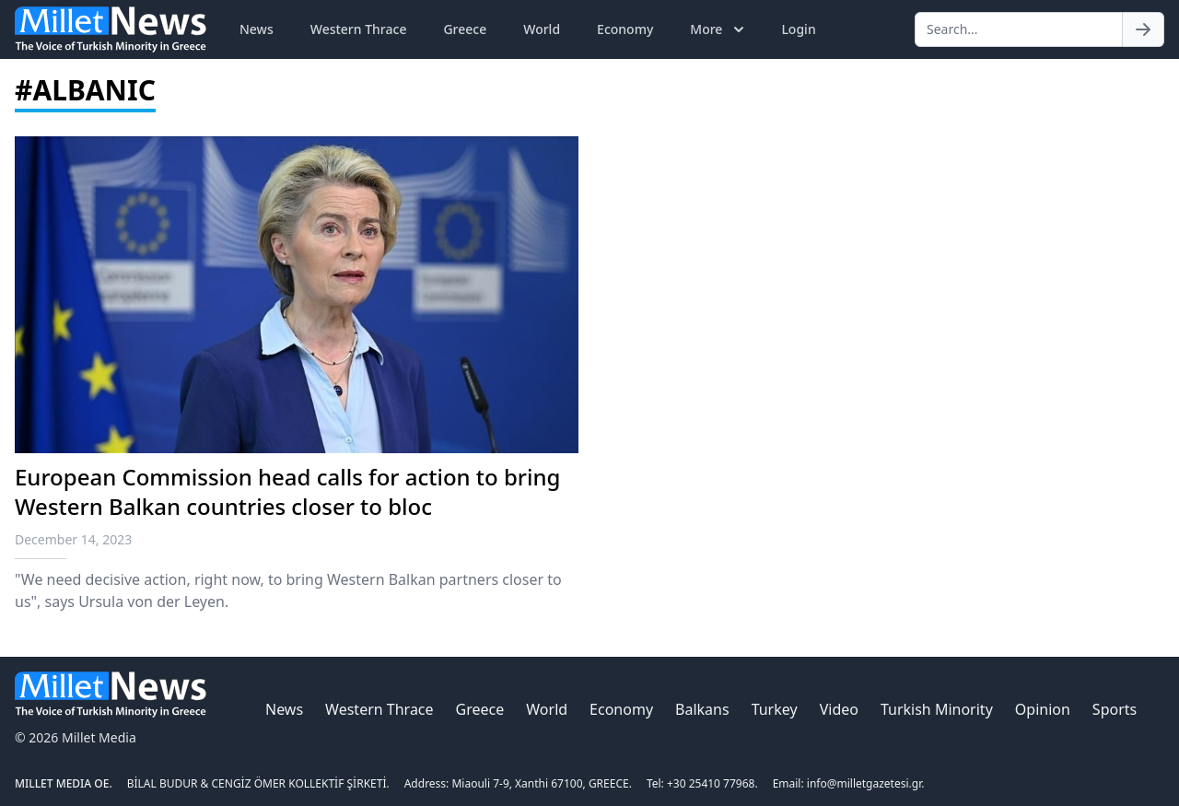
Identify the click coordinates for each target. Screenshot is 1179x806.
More (719, 29)
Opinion (1042, 709)
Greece (464, 29)
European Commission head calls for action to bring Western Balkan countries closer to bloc (287, 491)
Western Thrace (358, 29)
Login (798, 29)
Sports (1114, 709)
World (541, 29)
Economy (625, 29)
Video (839, 709)
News (256, 29)
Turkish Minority (937, 709)
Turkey (775, 709)
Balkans (702, 709)
